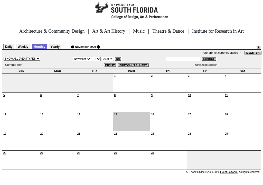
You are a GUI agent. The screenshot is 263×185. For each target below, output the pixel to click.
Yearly (55, 47)
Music (139, 31)
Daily (9, 47)
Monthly (39, 47)
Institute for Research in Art (218, 31)
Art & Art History (108, 31)
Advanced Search (206, 64)
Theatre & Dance (168, 31)
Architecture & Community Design (51, 31)
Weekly (23, 47)
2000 (93, 46)
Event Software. (229, 172)
